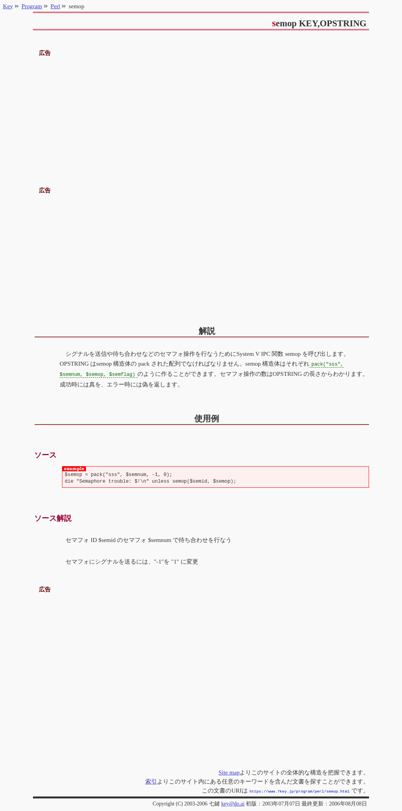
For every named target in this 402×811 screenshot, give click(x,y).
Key (8, 6)
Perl (55, 6)
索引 (151, 780)
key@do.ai (232, 802)
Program (32, 6)
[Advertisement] (201, 113)
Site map (229, 771)
